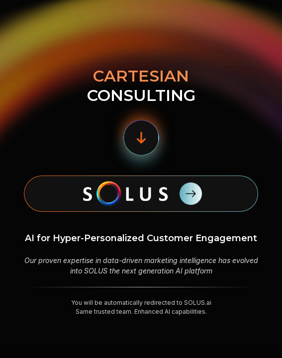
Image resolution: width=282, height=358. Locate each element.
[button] (141, 138)
